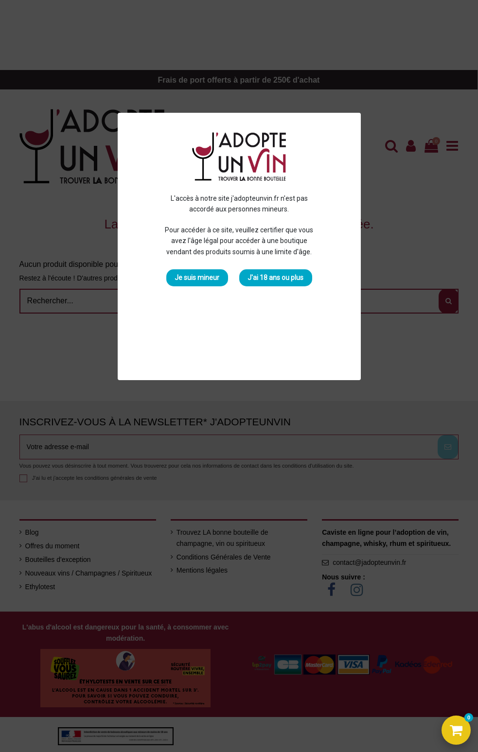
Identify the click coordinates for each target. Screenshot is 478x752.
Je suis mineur (197, 277)
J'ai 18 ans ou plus (275, 277)
